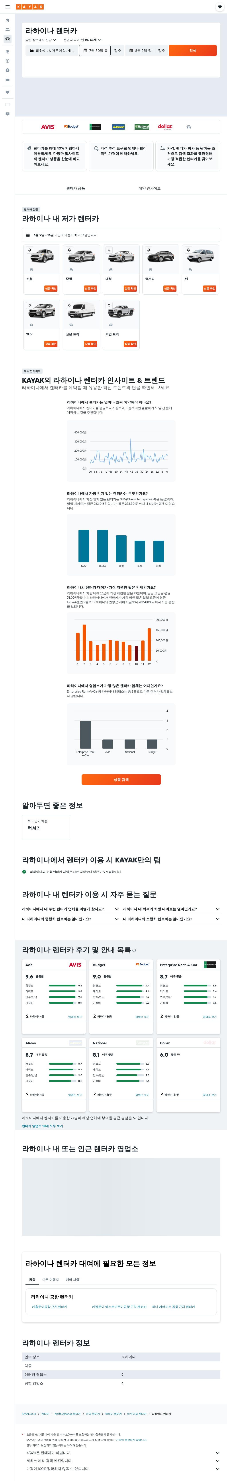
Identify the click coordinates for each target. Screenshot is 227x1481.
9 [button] (74, 102)
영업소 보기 (75, 1016)
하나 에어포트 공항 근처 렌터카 (173, 1307)
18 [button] (95, 113)
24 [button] (85, 124)
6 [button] (42, 102)
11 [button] (95, 102)
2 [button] (74, 92)
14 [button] (53, 113)
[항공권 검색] (7, 20)
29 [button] (64, 134)
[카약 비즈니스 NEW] (7, 79)
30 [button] (74, 134)
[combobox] (41, 40)
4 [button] (96, 92)
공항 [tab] (32, 1280)
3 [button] (85, 92)
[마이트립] (7, 92)
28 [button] (53, 134)
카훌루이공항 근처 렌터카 (49, 1307)
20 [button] (42, 124)
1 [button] (63, 92)
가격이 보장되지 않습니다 (131, 1439)
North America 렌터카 (68, 1413)
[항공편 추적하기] (7, 60)
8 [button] (64, 102)
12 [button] (106, 102)
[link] (121, 779)
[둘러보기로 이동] (7, 51)
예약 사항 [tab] (72, 1280)
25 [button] (96, 124)
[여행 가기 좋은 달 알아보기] (7, 70)
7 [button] (53, 102)
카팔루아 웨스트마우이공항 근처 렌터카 (119, 1307)
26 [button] (106, 124)
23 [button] (74, 124)
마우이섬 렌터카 (137, 1413)
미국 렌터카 (93, 1413)
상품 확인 (51, 288)
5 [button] (106, 92)
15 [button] (63, 113)
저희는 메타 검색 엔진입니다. (123, 1461)
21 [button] (53, 124)
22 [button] (64, 124)
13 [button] (42, 113)
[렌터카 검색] (7, 39)
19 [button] (106, 113)
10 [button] (85, 102)
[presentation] (134, 950)
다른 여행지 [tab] (50, 1280)
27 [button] (42, 134)
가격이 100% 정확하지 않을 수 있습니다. (123, 1468)
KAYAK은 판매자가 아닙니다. (123, 1453)
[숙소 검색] (7, 29)
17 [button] (84, 113)
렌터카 (45, 1413)
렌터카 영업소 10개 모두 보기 (42, 1126)
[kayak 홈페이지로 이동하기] (30, 7)
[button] (7, 7)
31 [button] (85, 134)
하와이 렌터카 (113, 1413)
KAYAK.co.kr (29, 1413)
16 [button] (74, 113)
